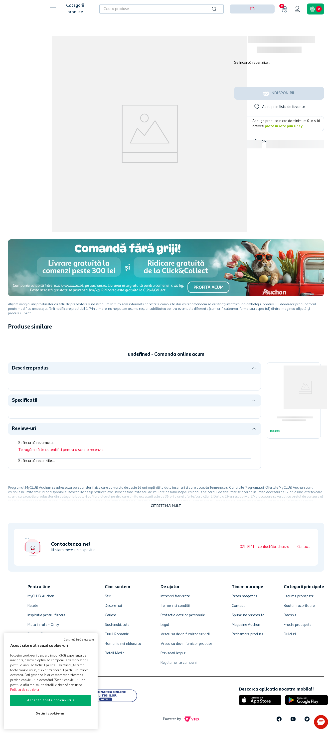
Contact (303, 547)
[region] (51, 681)
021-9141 (247, 547)
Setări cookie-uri (50, 713)
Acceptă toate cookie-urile (50, 700)
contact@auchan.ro (273, 547)
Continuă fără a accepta (79, 640)
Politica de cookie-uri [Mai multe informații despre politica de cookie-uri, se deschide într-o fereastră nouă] (25, 690)
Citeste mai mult (166, 506)
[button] (321, 722)
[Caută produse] (214, 8)
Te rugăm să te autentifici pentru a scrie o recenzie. (61, 450)
